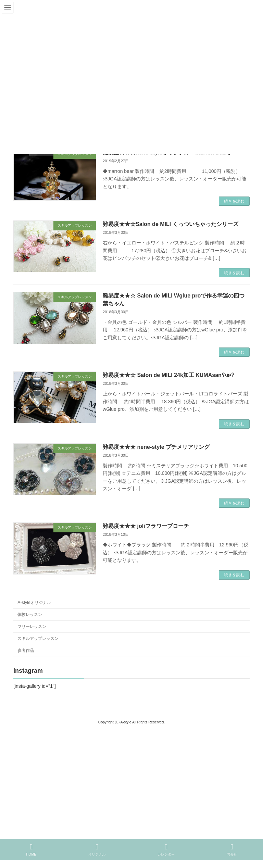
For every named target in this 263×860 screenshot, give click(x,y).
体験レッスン (29, 614)
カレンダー (166, 849)
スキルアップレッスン (38, 638)
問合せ (232, 849)
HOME (31, 849)
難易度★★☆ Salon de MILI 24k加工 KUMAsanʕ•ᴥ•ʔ (168, 375)
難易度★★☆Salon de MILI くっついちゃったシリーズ (170, 224)
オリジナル (96, 849)
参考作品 (25, 650)
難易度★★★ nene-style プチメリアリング (156, 447)
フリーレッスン (31, 626)
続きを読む (234, 201)
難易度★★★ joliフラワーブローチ (146, 526)
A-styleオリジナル (34, 602)
